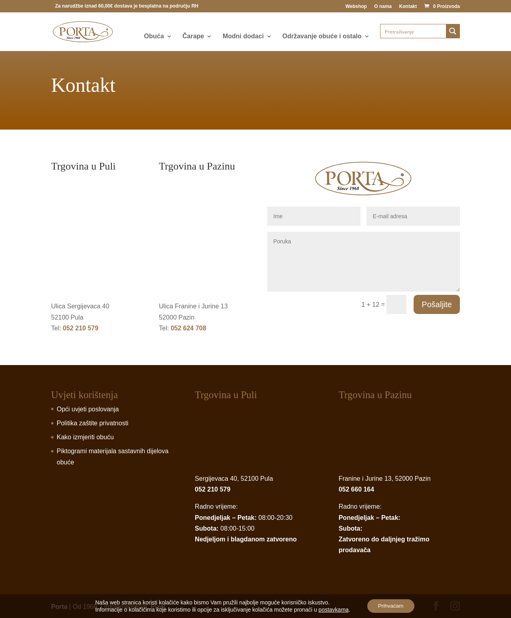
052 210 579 (80, 328)
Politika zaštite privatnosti (93, 423)
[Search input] (413, 31)
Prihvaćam (391, 605)
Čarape (193, 36)
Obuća (154, 36)
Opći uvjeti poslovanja (88, 409)
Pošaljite (437, 304)
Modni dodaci (243, 36)
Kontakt (408, 6)
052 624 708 (188, 328)
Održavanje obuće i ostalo (321, 36)
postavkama (332, 609)
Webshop (356, 6)
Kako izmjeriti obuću (85, 437)
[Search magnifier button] (453, 31)
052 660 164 (356, 489)
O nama (383, 6)
